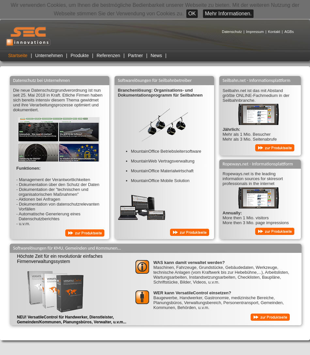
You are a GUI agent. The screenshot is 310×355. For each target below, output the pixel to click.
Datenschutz (232, 32)
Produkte (79, 55)
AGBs (289, 32)
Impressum (255, 32)
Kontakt (274, 32)
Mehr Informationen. (228, 13)
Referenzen (108, 55)
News (156, 55)
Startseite (17, 55)
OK (192, 13)
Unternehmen (49, 55)
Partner (135, 55)
